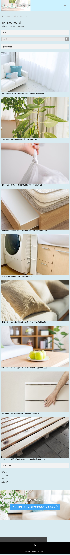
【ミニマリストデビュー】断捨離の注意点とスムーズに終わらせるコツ (23, 185)
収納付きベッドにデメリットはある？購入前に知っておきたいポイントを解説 (25, 230)
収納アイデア (5, 478)
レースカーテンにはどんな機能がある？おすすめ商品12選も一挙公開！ (23, 93)
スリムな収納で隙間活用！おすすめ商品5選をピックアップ (19, 276)
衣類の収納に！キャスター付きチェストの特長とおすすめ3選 (20, 413)
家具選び (4, 471)
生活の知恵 (4, 481)
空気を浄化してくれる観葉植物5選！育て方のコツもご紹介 (19, 139)
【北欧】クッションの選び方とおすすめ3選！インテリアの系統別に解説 (23, 322)
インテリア (4, 475)
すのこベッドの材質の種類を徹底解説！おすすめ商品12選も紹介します (23, 459)
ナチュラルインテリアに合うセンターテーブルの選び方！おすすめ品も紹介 (24, 367)
